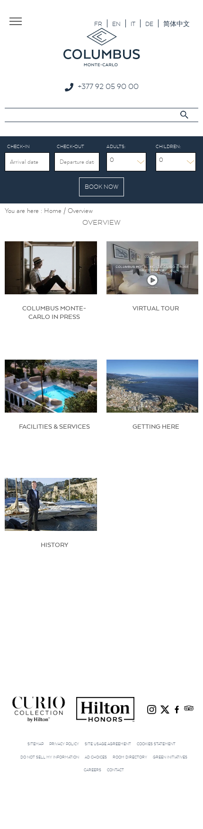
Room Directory (130, 757)
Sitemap (35, 744)
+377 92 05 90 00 (108, 86)
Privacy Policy (64, 744)
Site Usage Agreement (108, 744)
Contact (115, 770)
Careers (92, 770)
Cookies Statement (156, 744)
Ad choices (96, 757)
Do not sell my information (49, 757)
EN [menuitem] (116, 24)
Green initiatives (170, 757)
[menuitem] (98, 23)
